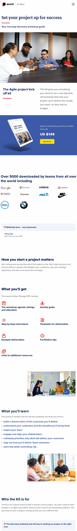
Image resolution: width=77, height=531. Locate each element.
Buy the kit (47, 141)
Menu (73, 4)
